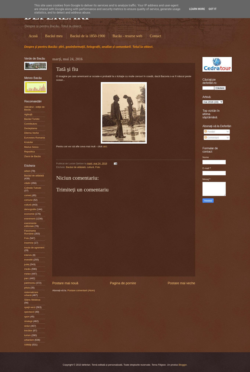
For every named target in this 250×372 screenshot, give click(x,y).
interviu (28, 255)
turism (27, 335)
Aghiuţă (28, 114)
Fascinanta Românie (30, 232)
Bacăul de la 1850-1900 (87, 36)
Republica (29, 151)
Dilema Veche (31, 133)
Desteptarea (30, 128)
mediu (27, 269)
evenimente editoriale (30, 224)
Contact (155, 36)
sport (27, 316)
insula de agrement (34, 247)
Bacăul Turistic (32, 119)
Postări (209, 131)
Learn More (197, 9)
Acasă (33, 36)
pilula (27, 287)
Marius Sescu (31, 147)
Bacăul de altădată (76, 167)
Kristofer (28, 142)
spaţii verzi (29, 307)
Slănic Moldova (32, 299)
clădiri (27, 183)
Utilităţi (27, 344)
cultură (90, 167)
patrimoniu (29, 283)
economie (29, 213)
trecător (28, 330)
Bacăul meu (54, 36)
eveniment (29, 218)
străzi (27, 326)
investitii (28, 259)
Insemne (28, 242)
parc (26, 278)
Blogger (183, 364)
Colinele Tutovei (32, 187)
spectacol (29, 311)
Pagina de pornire (123, 283)
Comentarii (211, 137)
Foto (97, 167)
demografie (30, 209)
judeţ (26, 264)
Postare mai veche (181, 283)
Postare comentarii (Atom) (81, 290)
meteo (27, 273)
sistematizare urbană (31, 293)
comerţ (27, 195)
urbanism (29, 339)
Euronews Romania (34, 137)
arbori (27, 171)
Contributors (30, 123)
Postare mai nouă (65, 283)
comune (28, 200)
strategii (28, 321)
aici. (105, 146)
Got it (212, 9)
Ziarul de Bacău (32, 156)
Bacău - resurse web (127, 36)
